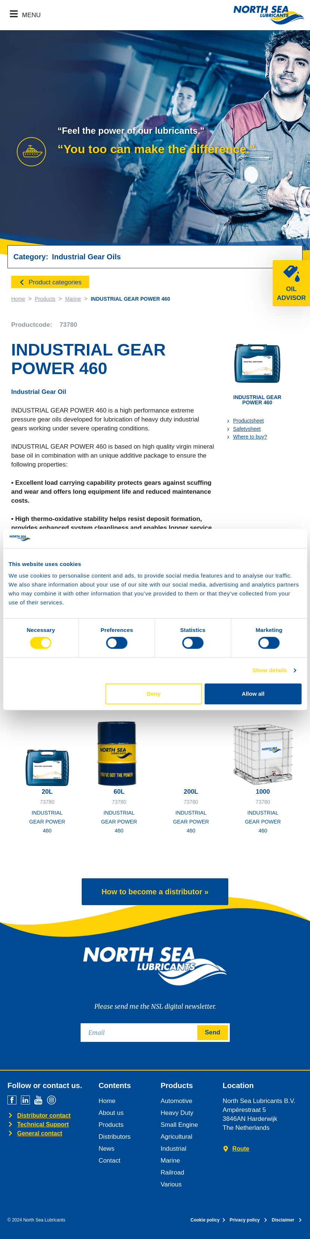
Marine (73, 299)
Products (45, 299)
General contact (39, 1133)
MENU (31, 15)
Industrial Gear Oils (86, 257)
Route (240, 1148)
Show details (270, 670)
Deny (154, 693)
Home (18, 299)
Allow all (253, 693)
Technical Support (43, 1124)
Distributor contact (44, 1115)
